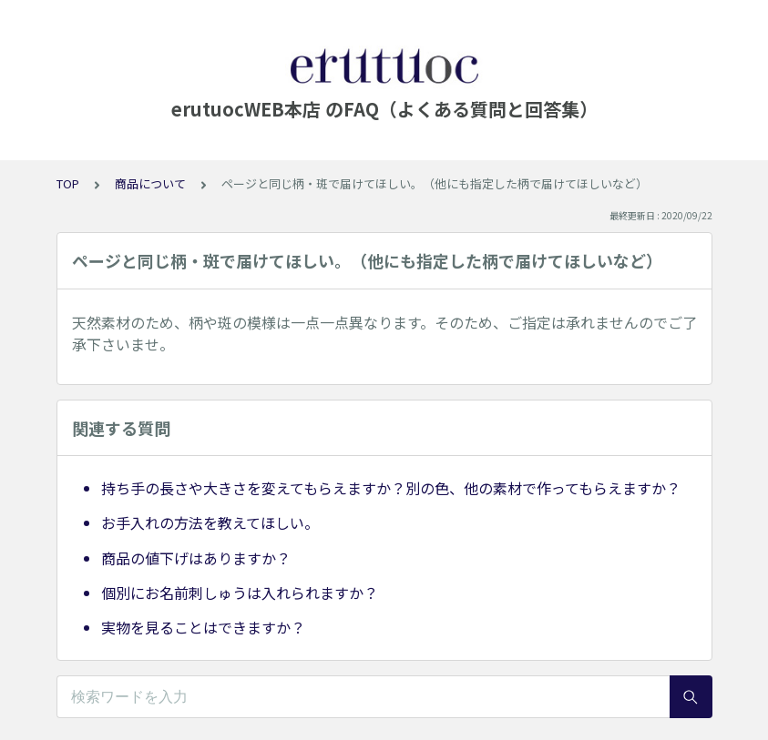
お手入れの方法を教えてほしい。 (210, 522)
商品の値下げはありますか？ (196, 558)
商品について (150, 183)
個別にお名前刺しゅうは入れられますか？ (239, 592)
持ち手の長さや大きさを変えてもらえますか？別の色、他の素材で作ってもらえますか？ (391, 488)
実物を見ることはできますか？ (203, 627)
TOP (67, 183)
